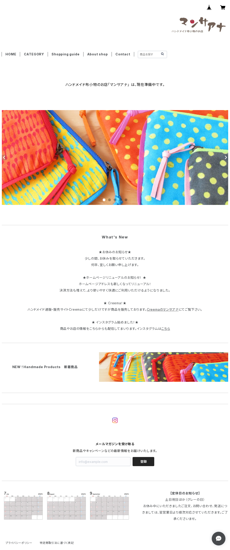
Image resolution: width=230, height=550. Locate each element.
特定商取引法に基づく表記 (57, 543)
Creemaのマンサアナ (163, 309)
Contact (122, 54)
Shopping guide (65, 54)
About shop (97, 54)
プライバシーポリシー (18, 543)
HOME (10, 54)
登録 (143, 461)
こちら (165, 329)
